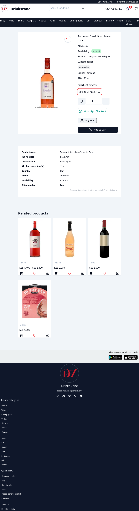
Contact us (5, 498)
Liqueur (98, 20)
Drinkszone (20, 8)
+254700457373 (104, 1)
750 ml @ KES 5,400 (89, 91)
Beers (21, 20)
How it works (6, 485)
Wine (11, 20)
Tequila (62, 20)
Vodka (42, 20)
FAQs (3, 489)
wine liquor (104, 56)
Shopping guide (8, 476)
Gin (88, 20)
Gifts (3, 460)
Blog (3, 480)
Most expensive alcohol (11, 494)
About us (5, 504)
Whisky (4, 405)
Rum (52, 20)
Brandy (110, 20)
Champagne (76, 20)
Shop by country (8, 509)
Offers (4, 465)
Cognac (31, 20)
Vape (120, 20)
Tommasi (91, 73)
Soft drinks (5, 456)
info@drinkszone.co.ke (127, 1)
